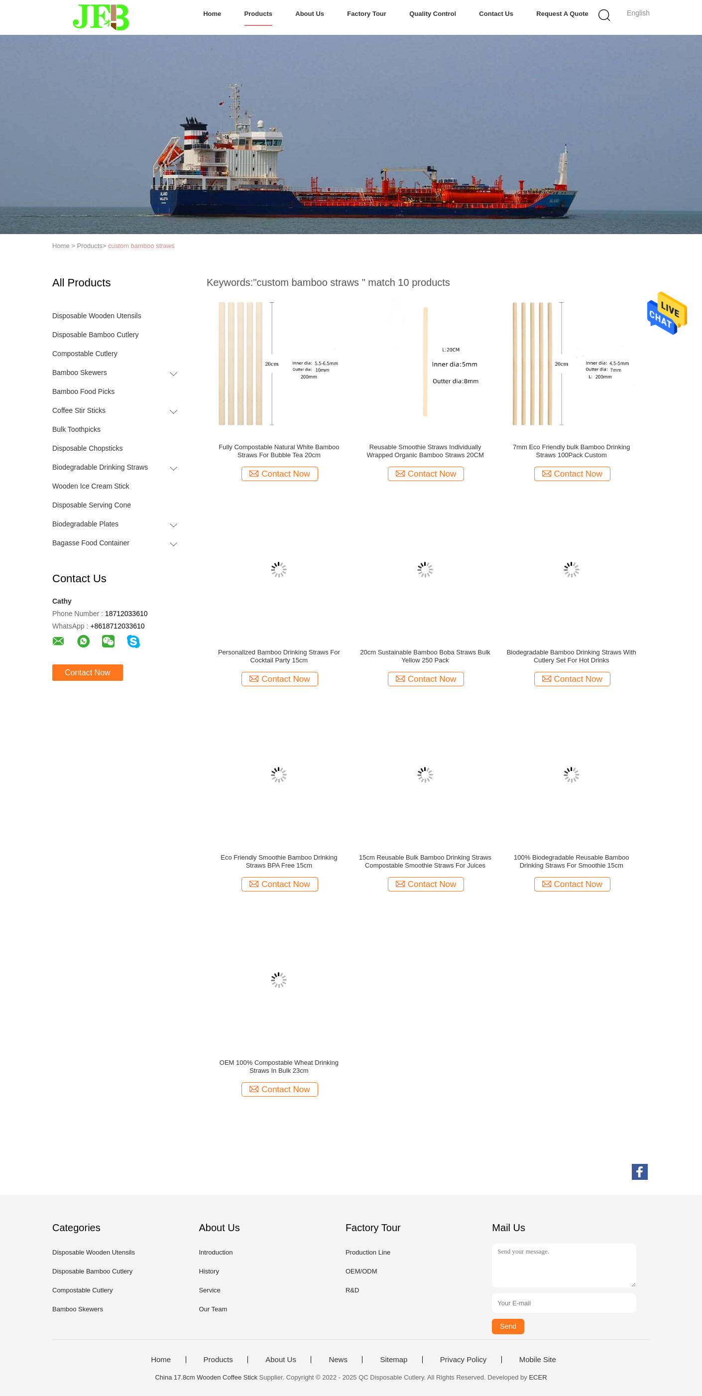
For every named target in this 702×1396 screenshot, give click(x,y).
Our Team (213, 1309)
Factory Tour (366, 13)
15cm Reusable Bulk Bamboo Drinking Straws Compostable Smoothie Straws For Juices (425, 861)
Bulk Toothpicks (76, 429)
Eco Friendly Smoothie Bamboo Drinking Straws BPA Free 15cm (279, 861)
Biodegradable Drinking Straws (100, 467)
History (209, 1271)
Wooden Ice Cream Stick (90, 486)
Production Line (368, 1252)
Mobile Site (537, 1359)
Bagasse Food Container (90, 543)
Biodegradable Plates (85, 524)
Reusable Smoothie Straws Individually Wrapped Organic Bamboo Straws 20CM (424, 451)
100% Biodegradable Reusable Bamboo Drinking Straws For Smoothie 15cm (571, 861)
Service (209, 1290)
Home (212, 13)
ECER (538, 1377)
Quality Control (432, 13)
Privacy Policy (463, 1359)
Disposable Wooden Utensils (96, 316)
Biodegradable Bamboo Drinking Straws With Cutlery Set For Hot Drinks (571, 656)
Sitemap (393, 1359)
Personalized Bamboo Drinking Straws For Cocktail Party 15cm (279, 656)
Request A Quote (562, 13)
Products (258, 13)
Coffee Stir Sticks (79, 410)
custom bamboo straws (141, 246)
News (338, 1359)
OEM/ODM (361, 1271)
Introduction (216, 1252)
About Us (309, 13)
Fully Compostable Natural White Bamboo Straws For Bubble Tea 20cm (279, 451)
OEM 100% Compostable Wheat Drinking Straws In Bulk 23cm (279, 1066)
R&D (352, 1290)
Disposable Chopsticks (87, 448)
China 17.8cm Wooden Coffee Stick (206, 1377)
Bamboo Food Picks (83, 391)
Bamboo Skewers (79, 373)
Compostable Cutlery (84, 354)
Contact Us (496, 13)
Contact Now (88, 672)
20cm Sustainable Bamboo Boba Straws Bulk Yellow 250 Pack (425, 656)
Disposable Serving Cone (91, 505)
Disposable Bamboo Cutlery (95, 335)
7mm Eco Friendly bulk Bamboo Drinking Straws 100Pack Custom (571, 451)
